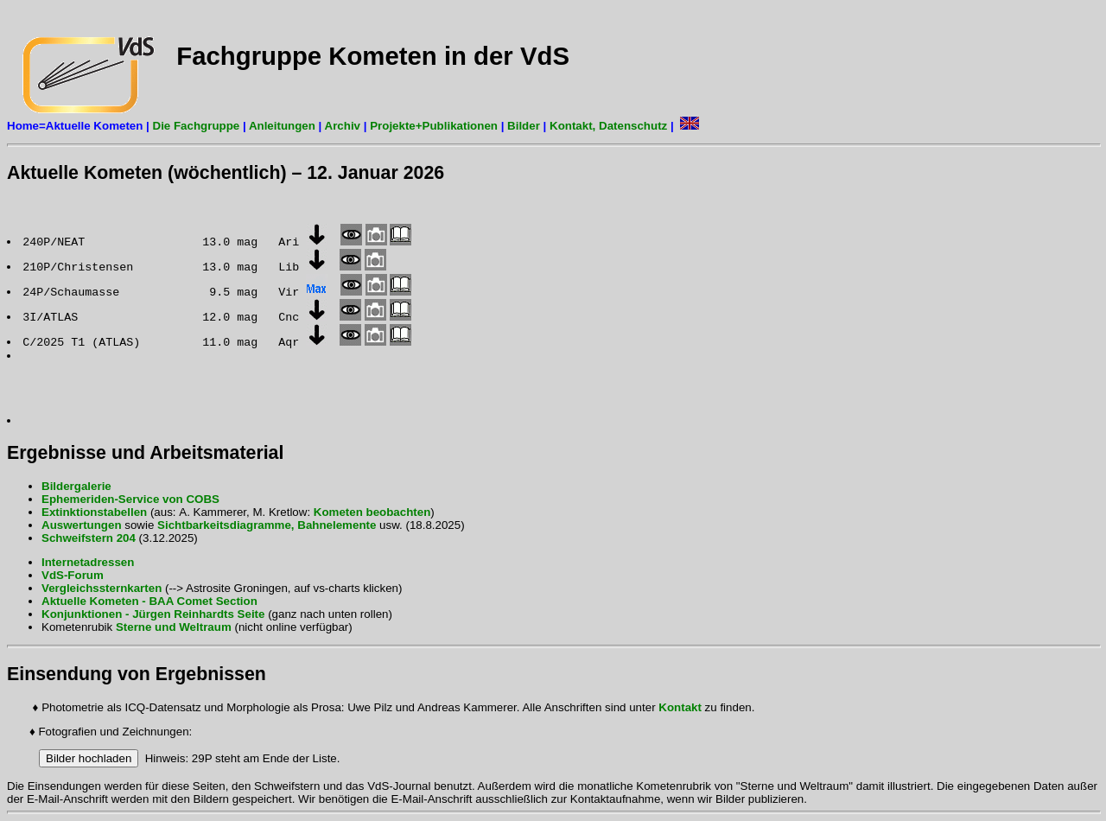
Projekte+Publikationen (434, 125)
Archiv (342, 125)
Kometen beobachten (372, 512)
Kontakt (680, 707)
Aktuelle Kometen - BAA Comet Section (149, 601)
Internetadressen (87, 562)
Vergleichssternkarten (101, 588)
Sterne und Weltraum (174, 627)
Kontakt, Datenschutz (608, 125)
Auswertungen (81, 525)
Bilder (523, 125)
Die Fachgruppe (194, 125)
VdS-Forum (72, 575)
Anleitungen (282, 125)
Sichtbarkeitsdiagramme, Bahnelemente (266, 525)
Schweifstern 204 (90, 537)
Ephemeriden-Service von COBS (130, 499)
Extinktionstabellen (94, 512)
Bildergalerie (76, 486)
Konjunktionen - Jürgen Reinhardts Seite (152, 614)
